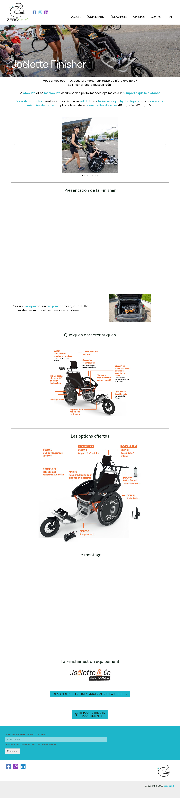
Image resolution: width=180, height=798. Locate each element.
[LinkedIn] (46, 12)
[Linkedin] (23, 766)
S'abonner (12, 751)
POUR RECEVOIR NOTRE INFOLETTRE (26, 734)
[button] (14, 145)
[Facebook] (34, 12)
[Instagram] (40, 12)
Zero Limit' (169, 785)
